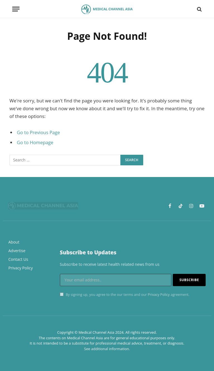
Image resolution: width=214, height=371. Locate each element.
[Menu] (16, 9)
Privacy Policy (159, 294)
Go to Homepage (35, 142)
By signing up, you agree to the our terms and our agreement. (124, 294)
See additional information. (107, 348)
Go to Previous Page (38, 132)
